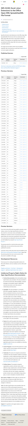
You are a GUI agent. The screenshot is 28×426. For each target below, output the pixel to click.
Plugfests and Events (5, 268)
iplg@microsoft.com (7, 343)
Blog (16, 420)
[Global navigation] (1, 2)
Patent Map (13, 350)
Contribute (22, 420)
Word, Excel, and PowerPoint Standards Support (11, 252)
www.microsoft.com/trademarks (10, 361)
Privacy (2, 422)
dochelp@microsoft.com (6, 405)
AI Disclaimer (3, 420)
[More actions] (26, 4)
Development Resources (6, 29)
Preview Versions (5, 27)
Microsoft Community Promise (10, 335)
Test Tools (13, 268)
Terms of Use (20, 422)
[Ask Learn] (23, 4)
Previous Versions (5, 26)
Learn (2, 4)
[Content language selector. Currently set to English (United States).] (6, 415)
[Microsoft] (14, 1)
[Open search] (22, 2)
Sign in (25, 1)
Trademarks (3, 424)
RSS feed (24, 48)
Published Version (5, 24)
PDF (21, 63)
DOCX (24, 63)
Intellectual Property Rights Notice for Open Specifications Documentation (13, 31)
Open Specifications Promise (14, 333)
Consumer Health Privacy (11, 422)
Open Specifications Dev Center (15, 270)
